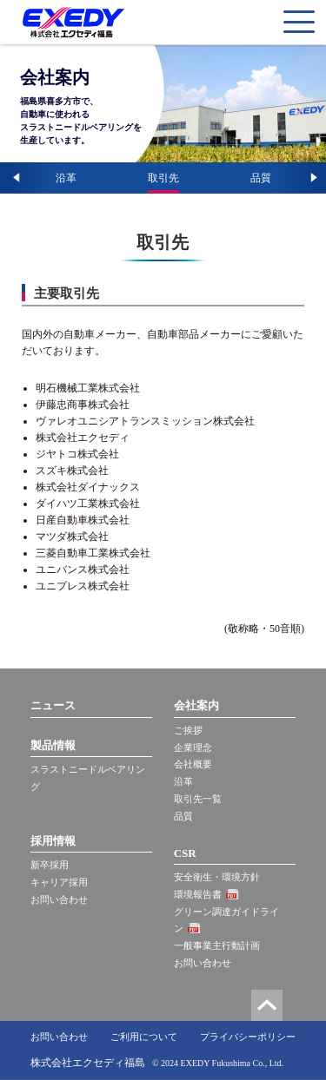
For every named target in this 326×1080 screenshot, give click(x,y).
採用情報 (53, 840)
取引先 (163, 178)
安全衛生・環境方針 (217, 877)
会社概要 (193, 764)
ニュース (53, 705)
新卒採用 (49, 864)
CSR (185, 852)
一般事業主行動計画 (217, 945)
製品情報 (53, 745)
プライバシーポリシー (248, 1036)
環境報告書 (198, 894)
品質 (260, 178)
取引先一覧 (198, 799)
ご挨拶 (188, 730)
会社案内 (196, 705)
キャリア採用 (59, 882)
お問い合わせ (59, 899)
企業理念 (193, 747)
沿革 (66, 178)
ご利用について (143, 1036)
